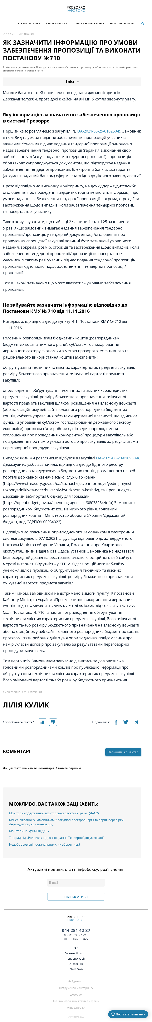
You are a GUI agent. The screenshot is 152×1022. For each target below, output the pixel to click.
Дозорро (76, 994)
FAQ (76, 948)
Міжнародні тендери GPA (88, 23)
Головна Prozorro (76, 953)
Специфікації (76, 958)
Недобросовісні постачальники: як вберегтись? (44, 844)
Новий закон (76, 969)
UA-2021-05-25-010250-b (98, 131)
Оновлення (76, 964)
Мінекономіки (76, 1007)
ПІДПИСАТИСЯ (76, 897)
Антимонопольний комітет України (76, 1001)
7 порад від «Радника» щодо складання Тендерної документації (56, 838)
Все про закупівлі (29, 23)
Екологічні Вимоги (122, 23)
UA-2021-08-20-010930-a (117, 458)
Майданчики (76, 981)
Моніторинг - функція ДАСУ (29, 831)
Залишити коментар (123, 752)
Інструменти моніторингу (76, 988)
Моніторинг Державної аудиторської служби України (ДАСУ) (54, 813)
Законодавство (56, 23)
